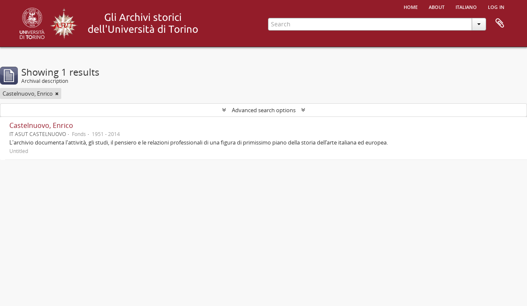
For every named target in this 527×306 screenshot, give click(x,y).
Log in (496, 6)
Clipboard (499, 23)
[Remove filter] (57, 93)
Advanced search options (264, 110)
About (436, 6)
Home (411, 6)
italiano (466, 6)
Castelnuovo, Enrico (41, 125)
